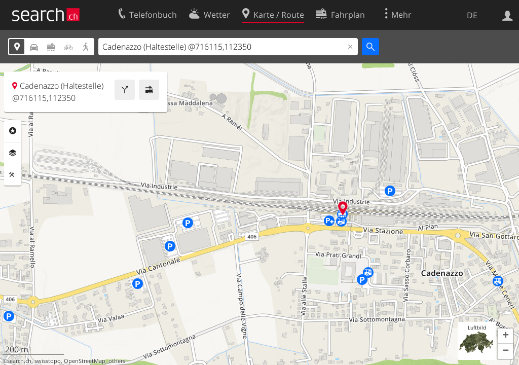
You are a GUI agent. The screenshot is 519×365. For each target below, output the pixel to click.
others (116, 360)
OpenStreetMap (84, 360)
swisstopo (47, 360)
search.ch (19, 360)
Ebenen (12, 153)
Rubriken (12, 130)
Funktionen (12, 175)
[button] (505, 336)
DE (472, 15)
